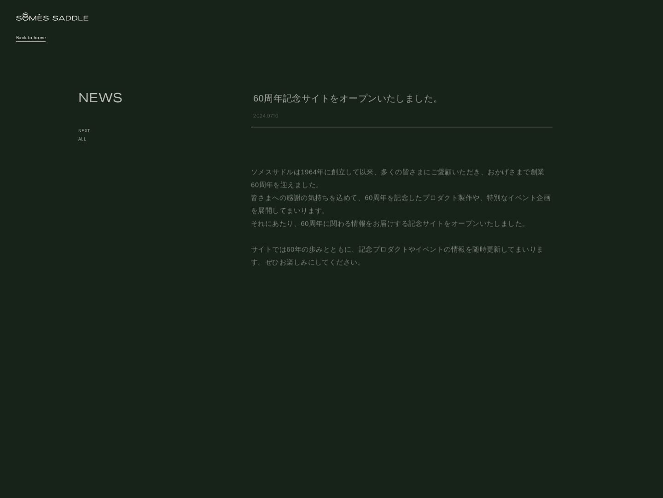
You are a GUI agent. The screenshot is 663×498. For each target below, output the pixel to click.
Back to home (31, 38)
